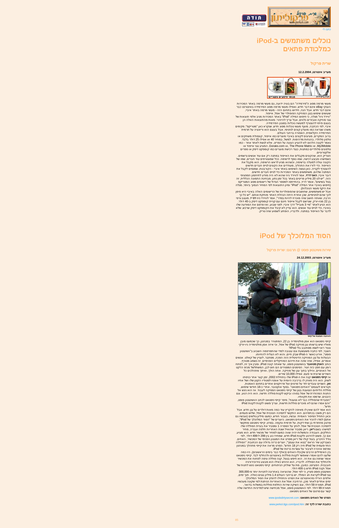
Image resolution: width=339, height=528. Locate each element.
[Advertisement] (305, 222)
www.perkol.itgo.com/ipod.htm (286, 504)
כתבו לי (327, 29)
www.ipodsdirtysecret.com (284, 497)
